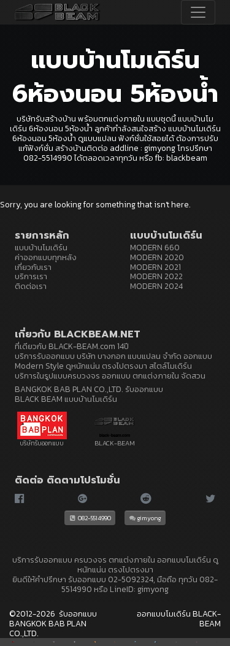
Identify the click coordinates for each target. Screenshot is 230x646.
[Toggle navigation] (198, 12)
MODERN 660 (155, 247)
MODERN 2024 (156, 286)
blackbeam (186, 158)
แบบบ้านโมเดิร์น (41, 247)
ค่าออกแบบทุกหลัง (46, 257)
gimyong (159, 148)
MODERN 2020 (157, 257)
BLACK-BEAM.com (81, 346)
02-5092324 (130, 579)
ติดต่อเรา (31, 286)
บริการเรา (31, 276)
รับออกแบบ (87, 579)
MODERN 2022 (156, 276)
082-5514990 (47, 158)
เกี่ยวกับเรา (33, 267)
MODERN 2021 (155, 267)
